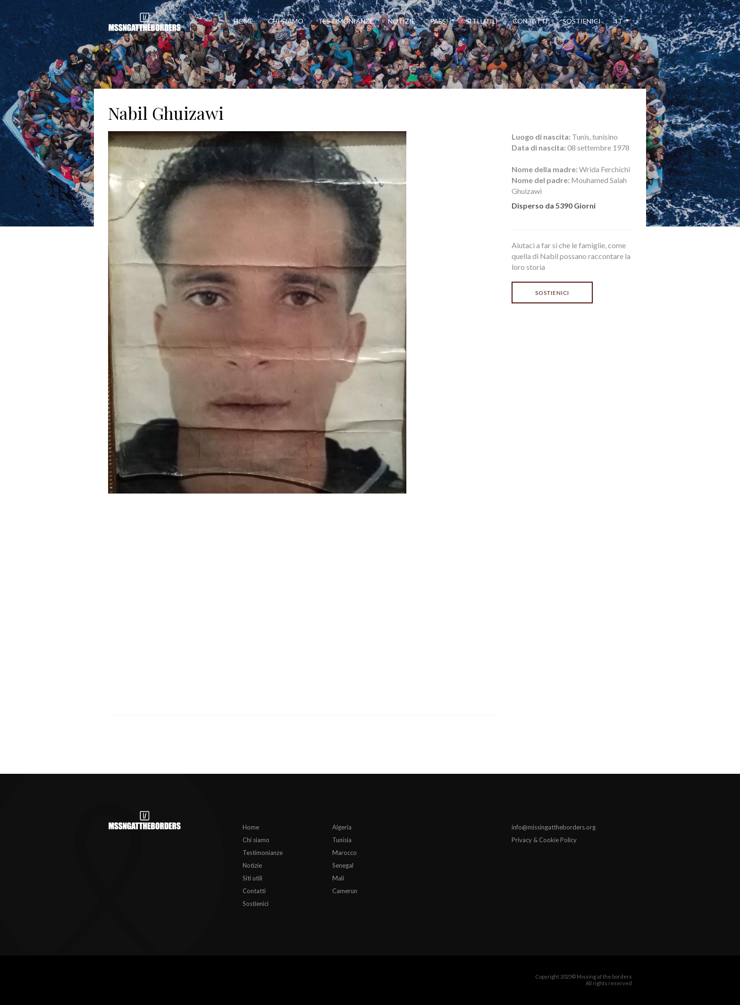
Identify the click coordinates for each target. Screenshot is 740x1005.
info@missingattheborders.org (554, 827)
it (618, 21)
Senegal (342, 865)
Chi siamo (285, 21)
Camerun (344, 891)
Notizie (401, 21)
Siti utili (482, 21)
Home (243, 21)
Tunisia (342, 840)
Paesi (439, 21)
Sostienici (582, 21)
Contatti (530, 21)
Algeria (342, 827)
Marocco (344, 852)
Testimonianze (345, 21)
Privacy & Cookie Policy (544, 840)
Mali (338, 878)
